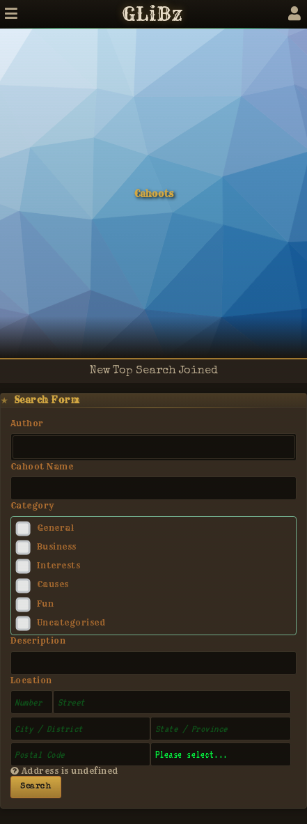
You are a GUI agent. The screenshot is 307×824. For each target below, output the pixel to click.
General (55, 528)
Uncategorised (71, 623)
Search (35, 787)
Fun (45, 604)
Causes (53, 584)
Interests (59, 565)
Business (57, 547)
